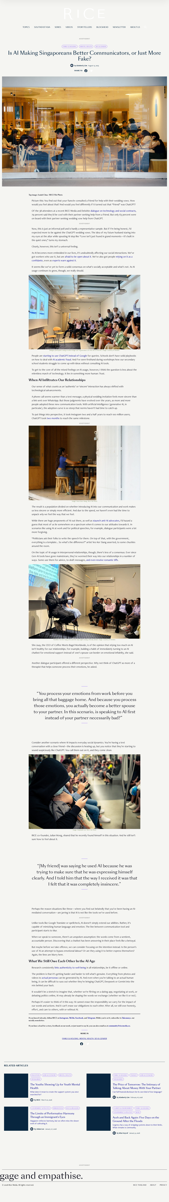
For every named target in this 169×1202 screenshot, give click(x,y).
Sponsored (35, 1079)
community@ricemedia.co (119, 1026)
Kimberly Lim (82, 66)
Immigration (58, 1108)
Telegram (91, 1018)
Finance (134, 1075)
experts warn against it (64, 261)
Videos (69, 27)
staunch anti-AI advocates (106, 521)
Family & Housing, (70, 1039)
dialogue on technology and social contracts (113, 211)
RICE (38, 1100)
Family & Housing (69, 46)
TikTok (71, 1018)
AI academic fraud (62, 360)
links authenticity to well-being (70, 968)
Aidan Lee (40, 1129)
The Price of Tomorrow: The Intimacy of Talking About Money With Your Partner (137, 1086)
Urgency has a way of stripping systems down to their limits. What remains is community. (138, 1126)
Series (58, 27)
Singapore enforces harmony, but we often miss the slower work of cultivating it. (54, 1122)
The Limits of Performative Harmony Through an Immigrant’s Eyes (52, 1115)
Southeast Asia (42, 27)
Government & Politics (40, 1108)
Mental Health (86, 46)
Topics (26, 27)
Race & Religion (72, 1108)
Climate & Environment (123, 1108)
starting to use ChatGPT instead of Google (65, 356)
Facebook (79, 1018)
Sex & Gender (101, 46)
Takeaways (126, 1018)
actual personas (50, 978)
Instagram (64, 1018)
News (138, 1112)
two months (53, 418)
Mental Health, (87, 1039)
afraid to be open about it (78, 257)
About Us (135, 27)
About (153, 1185)
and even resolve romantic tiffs (102, 560)
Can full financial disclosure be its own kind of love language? (137, 1092)
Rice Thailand (139, 1185)
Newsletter (119, 27)
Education (35, 1075)
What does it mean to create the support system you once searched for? (54, 1093)
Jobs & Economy (49, 1075)
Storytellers (84, 27)
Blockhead (102, 27)
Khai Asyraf (123, 1133)
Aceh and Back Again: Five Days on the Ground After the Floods (136, 1119)
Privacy (163, 1185)
